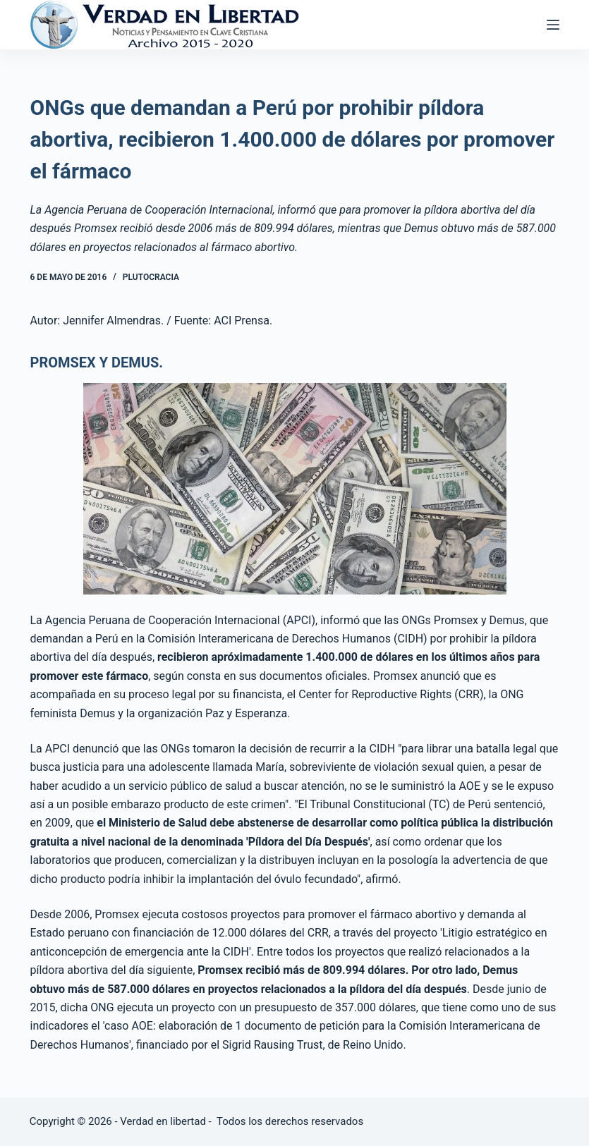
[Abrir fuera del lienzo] (553, 24)
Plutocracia (151, 277)
